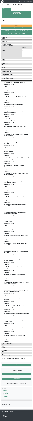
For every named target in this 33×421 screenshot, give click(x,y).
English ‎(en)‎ (5, 416)
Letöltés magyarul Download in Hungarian (16, 13)
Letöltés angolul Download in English (16, 16)
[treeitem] (16, 394)
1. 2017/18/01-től (5, 21)
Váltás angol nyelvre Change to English (6, 9)
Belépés (29, 1)
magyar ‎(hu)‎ (4, 415)
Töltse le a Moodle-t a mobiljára (8, 419)
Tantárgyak (6, 396)
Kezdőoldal (5, 390)
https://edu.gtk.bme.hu (6, 77)
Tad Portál (16, 373)
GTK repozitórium (16, 378)
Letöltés (16, 364)
